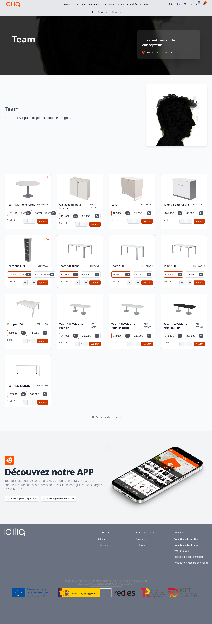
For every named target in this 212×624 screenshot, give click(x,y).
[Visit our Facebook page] (197, 615)
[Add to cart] (42, 221)
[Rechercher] (170, 4)
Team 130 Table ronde (21, 204)
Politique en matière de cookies (191, 562)
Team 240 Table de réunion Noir (175, 326)
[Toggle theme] (191, 4)
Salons (101, 539)
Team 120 (117, 266)
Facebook (141, 539)
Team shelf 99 (16, 266)
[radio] (19, 213)
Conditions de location (186, 539)
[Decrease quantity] (25, 221)
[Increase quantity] (34, 221)
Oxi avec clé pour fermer (70, 206)
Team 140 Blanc (69, 266)
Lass (114, 204)
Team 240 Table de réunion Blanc (123, 326)
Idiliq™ (18, 615)
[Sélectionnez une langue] (178, 4)
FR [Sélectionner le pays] (185, 4)
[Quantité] (30, 221)
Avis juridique (181, 551)
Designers (103, 12)
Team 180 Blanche (18, 385)
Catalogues (103, 545)
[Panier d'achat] (204, 4)
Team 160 (170, 266)
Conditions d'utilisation (186, 545)
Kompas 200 (15, 324)
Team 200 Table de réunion (71, 326)
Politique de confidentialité (188, 556)
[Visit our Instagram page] (203, 615)
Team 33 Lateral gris (176, 204)
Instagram (141, 545)
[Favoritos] (198, 4)
